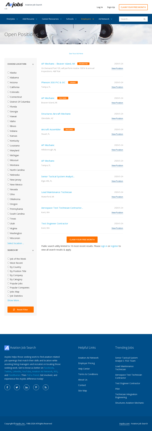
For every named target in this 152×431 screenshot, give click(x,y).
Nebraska (13, 174)
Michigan (13, 155)
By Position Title (16, 271)
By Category (14, 279)
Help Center (84, 368)
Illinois (11, 126)
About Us (82, 379)
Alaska (11, 72)
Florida (12, 106)
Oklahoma (13, 199)
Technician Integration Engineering (126, 396)
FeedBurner (14, 375)
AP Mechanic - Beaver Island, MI (58, 63)
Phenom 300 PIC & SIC (53, 82)
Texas (11, 218)
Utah (11, 223)
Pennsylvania (15, 208)
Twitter (7, 371)
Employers (87, 19)
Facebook (49, 367)
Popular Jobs (15, 283)
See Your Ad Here (76, 54)
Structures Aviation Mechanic (129, 402)
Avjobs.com (124, 423)
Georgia (12, 111)
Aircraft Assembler (51, 129)
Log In (100, 7)
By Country (14, 267)
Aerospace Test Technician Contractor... (62, 207)
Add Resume (30, 19)
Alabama (13, 77)
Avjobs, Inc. (20, 423)
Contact (82, 385)
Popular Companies (18, 287)
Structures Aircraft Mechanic (56, 113)
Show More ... (14, 300)
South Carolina (16, 213)
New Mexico (14, 184)
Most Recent (15, 262)
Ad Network (105, 19)
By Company (15, 275)
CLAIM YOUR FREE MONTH (133, 7)
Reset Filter (20, 309)
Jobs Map (13, 291)
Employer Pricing (86, 363)
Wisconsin (13, 238)
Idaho (11, 121)
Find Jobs (12, 19)
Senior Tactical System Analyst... (58, 176)
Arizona (12, 82)
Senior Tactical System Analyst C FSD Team (126, 359)
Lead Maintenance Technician (56, 192)
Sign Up (111, 7)
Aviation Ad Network (42, 371)
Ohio (11, 194)
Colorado (13, 92)
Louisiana (13, 145)
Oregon (12, 204)
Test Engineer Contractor (54, 223)
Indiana (12, 131)
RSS (55, 371)
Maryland (13, 150)
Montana (13, 165)
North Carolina (16, 169)
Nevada (12, 189)
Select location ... (15, 243)
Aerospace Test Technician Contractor (128, 376)
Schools (71, 19)
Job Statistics (15, 295)
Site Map (82, 390)
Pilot (117, 388)
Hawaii (12, 116)
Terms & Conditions (88, 374)
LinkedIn (17, 371)
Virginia (12, 228)
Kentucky (13, 140)
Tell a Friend (33, 375)
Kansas (12, 135)
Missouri (12, 160)
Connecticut (14, 96)
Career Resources (52, 19)
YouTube (26, 371)
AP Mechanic (47, 98)
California (13, 87)
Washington (14, 233)
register (114, 246)
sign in (104, 246)
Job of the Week (16, 258)
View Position (117, 68)
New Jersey (14, 179)
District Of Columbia (18, 101)
